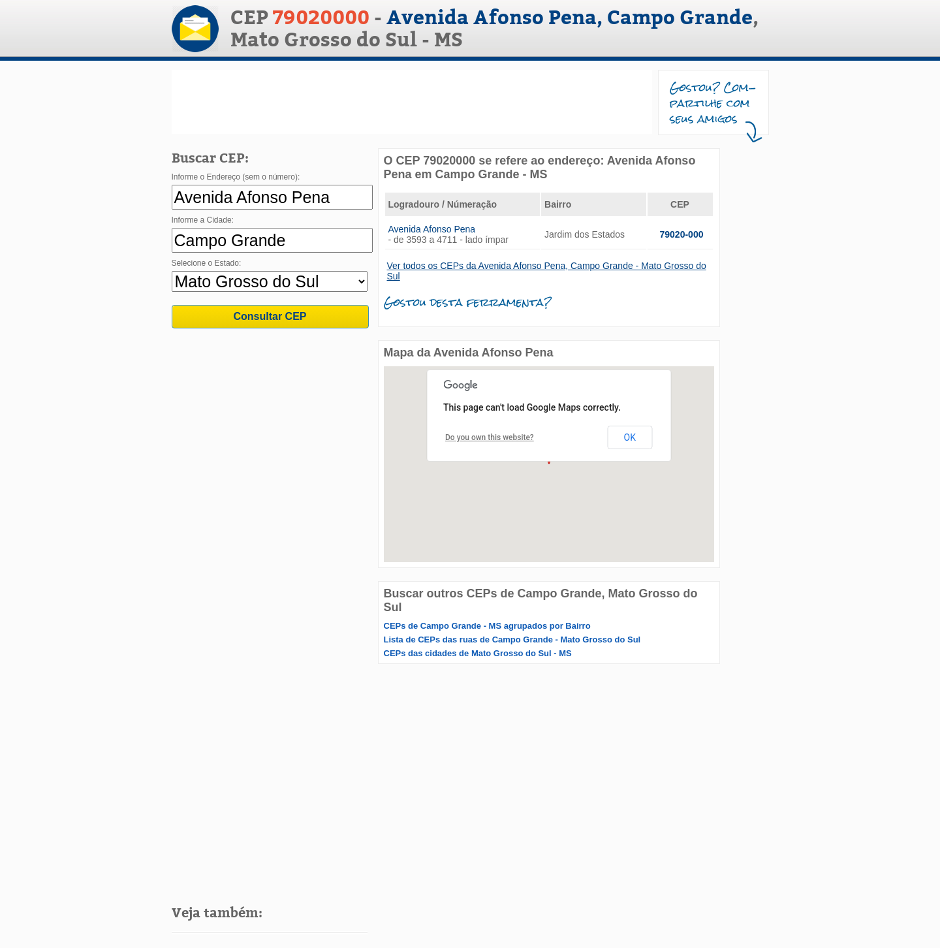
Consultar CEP (269, 316)
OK (630, 437)
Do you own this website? (489, 437)
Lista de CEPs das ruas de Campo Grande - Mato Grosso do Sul (512, 639)
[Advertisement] (412, 101)
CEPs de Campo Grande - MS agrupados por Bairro (487, 626)
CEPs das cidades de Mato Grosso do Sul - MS (478, 653)
